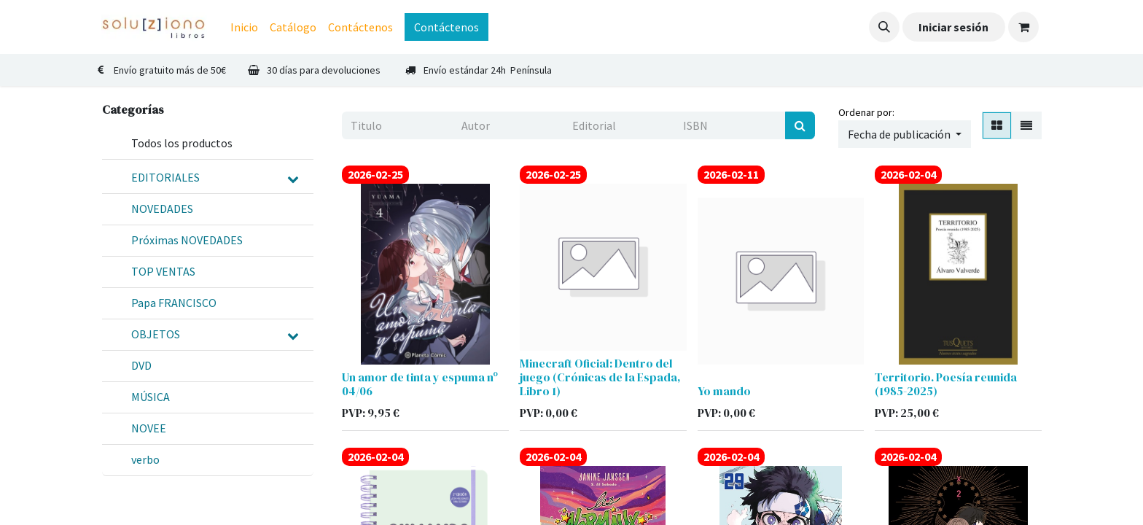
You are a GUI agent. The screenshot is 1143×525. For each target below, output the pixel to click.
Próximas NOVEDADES (187, 240)
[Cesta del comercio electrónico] (1023, 27)
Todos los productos (182, 143)
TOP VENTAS (163, 271)
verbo (145, 459)
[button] (884, 27)
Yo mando (724, 391)
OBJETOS (155, 334)
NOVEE (148, 428)
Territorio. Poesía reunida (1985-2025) (946, 384)
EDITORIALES (165, 177)
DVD (141, 365)
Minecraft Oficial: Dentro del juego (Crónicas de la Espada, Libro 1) (600, 377)
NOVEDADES (162, 208)
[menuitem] (244, 27)
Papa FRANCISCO (173, 302)
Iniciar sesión (953, 27)
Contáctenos (446, 27)
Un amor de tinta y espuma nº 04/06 (420, 384)
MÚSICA (150, 396)
